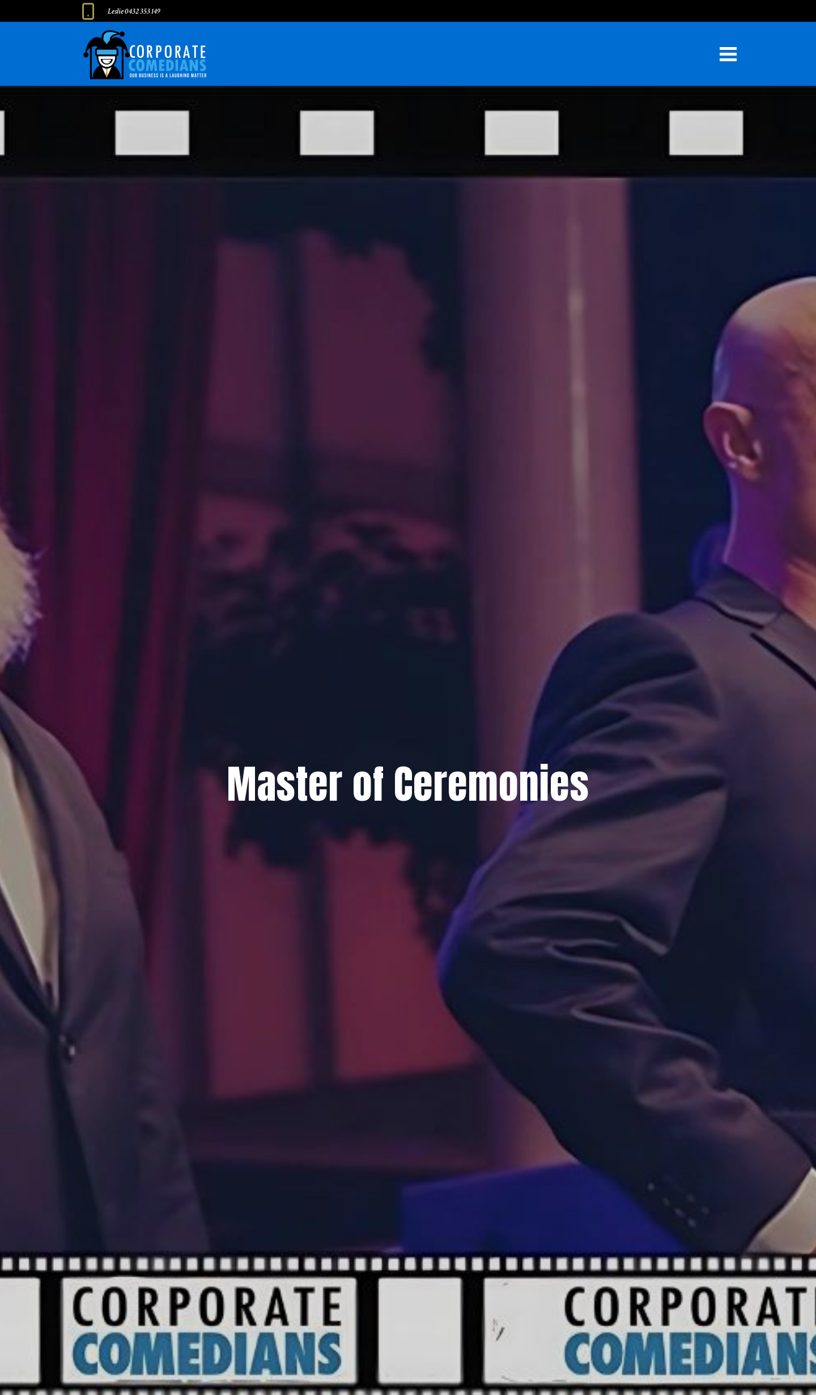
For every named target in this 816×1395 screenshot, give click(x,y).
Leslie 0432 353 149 (134, 11)
